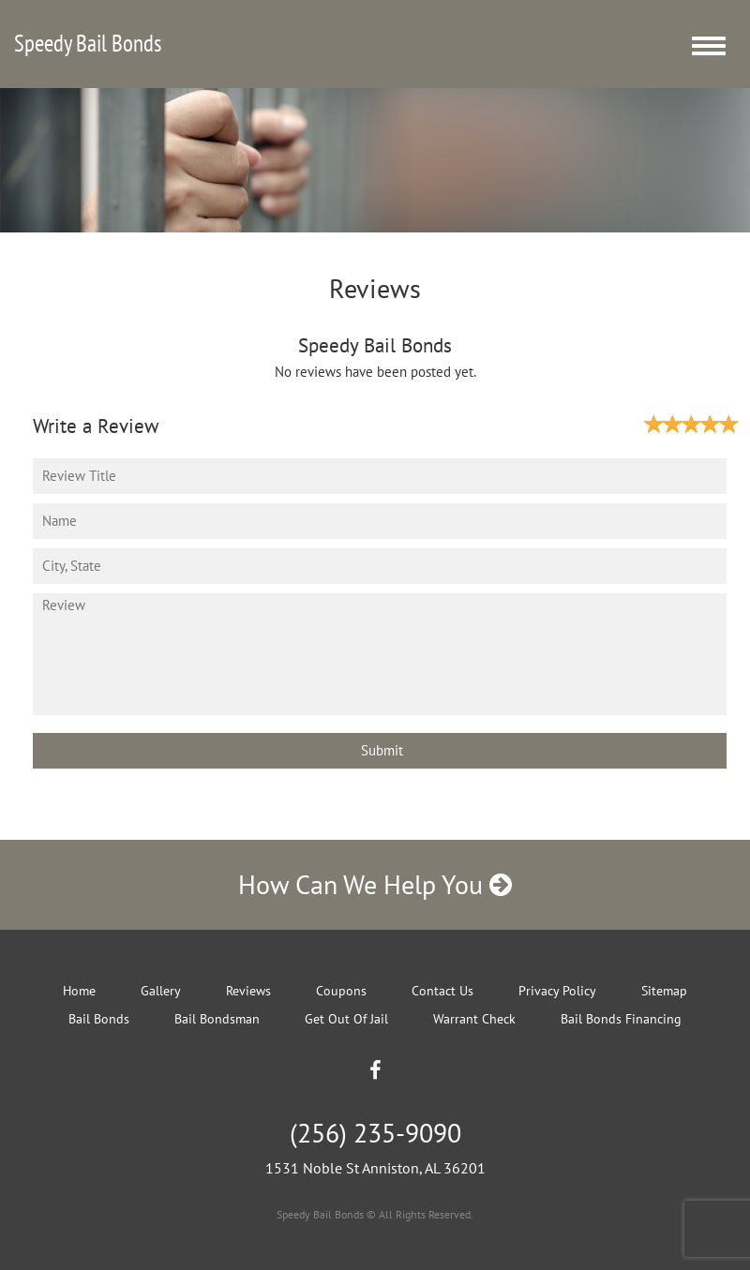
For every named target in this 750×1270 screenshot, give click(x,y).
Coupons (341, 990)
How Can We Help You (375, 884)
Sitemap (664, 990)
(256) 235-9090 (375, 1132)
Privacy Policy (557, 990)
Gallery (161, 990)
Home (79, 990)
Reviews (248, 990)
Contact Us (442, 990)
